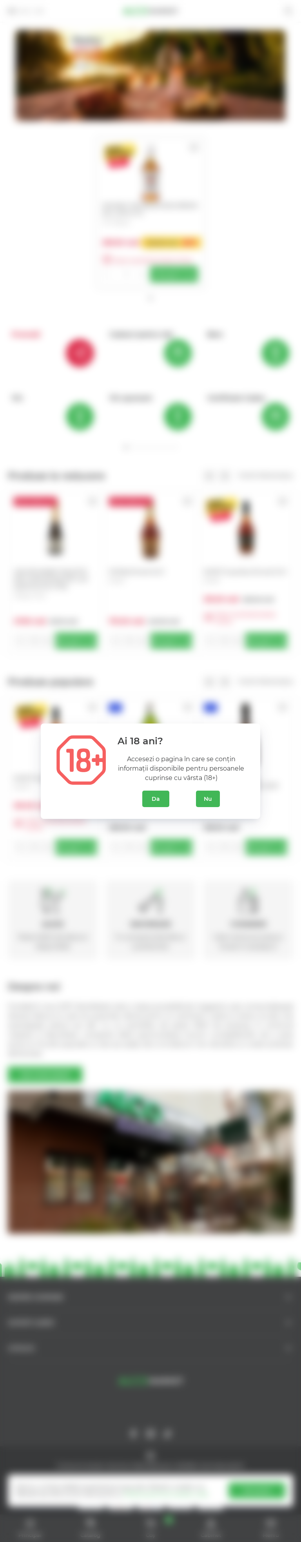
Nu (208, 798)
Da (156, 798)
